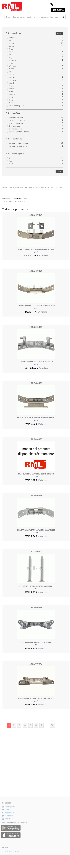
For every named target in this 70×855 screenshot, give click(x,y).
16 (52, 725)
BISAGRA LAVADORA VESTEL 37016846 (36, 642)
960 (23, 201)
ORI (36, 589)
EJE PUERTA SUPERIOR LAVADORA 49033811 (36, 586)
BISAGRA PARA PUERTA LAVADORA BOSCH (36, 361)
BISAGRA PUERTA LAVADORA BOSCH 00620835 (36, 474)
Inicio (5, 187)
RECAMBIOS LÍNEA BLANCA (22, 187)
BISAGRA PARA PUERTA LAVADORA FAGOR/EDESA (36, 418)
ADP (36, 252)
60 (11, 201)
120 (15, 201)
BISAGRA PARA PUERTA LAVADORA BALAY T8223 (36, 530)
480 (19, 201)
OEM (36, 364)
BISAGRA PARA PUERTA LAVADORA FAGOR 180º (36, 249)
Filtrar (59, 33)
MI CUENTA (58, 10)
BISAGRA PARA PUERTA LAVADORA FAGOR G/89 (36, 305)
